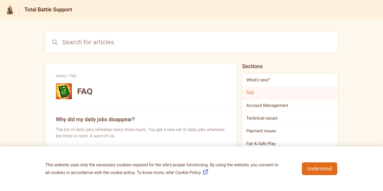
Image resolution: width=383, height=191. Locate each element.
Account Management (267, 105)
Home (61, 76)
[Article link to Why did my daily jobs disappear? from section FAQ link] (141, 127)
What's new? (258, 80)
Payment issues (261, 130)
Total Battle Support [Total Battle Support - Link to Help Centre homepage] (48, 9)
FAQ (72, 76)
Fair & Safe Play (261, 143)
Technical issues (262, 118)
